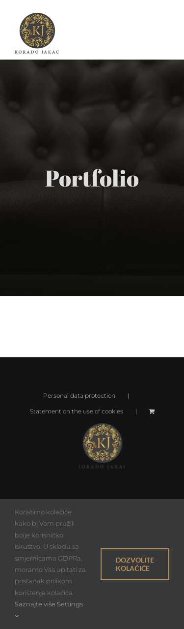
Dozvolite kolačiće (135, 564)
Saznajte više (35, 604)
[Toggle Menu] (162, 33)
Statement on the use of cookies (76, 411)
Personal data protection (79, 395)
